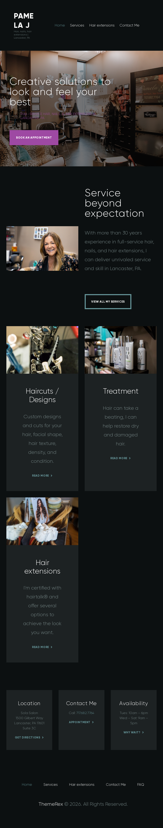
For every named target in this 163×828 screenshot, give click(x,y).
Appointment (79, 722)
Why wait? (132, 732)
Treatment (121, 391)
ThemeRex (50, 804)
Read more (40, 475)
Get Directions (27, 737)
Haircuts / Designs (42, 395)
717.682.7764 (85, 713)
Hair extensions (42, 566)
